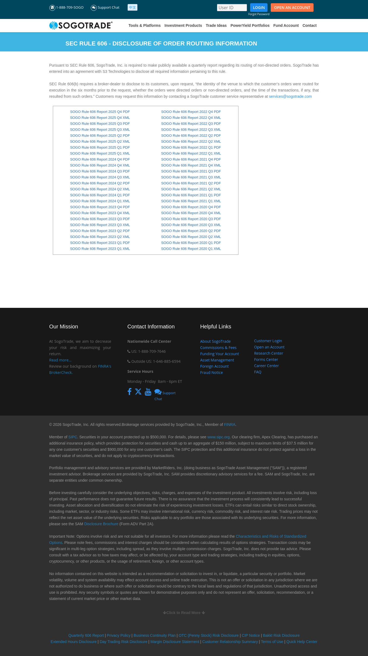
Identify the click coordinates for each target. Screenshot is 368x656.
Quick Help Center (301, 641)
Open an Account (269, 347)
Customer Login (268, 340)
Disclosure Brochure (101, 524)
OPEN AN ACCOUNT (292, 7)
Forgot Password (258, 14)
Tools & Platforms (144, 25)
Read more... (60, 360)
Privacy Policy (118, 635)
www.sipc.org (218, 437)
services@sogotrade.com (290, 96)
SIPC (72, 437)
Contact (309, 25)
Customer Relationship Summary (230, 641)
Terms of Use (272, 641)
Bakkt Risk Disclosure (281, 635)
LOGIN (259, 7)
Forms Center (266, 359)
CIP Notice (251, 635)
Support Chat (105, 7)
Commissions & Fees (218, 347)
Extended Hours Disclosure (74, 641)
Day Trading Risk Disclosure (123, 641)
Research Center (268, 353)
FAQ (258, 371)
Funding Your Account (219, 353)
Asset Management (217, 360)
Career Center (266, 365)
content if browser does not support (145, 200)
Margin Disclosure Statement (174, 641)
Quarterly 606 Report (86, 635)
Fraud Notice (211, 372)
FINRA (229, 424)
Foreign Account (214, 366)
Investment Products (183, 25)
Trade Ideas (216, 25)
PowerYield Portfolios (250, 25)
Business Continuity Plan (155, 635)
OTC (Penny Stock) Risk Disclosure (209, 635)
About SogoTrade (215, 341)
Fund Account (286, 25)
